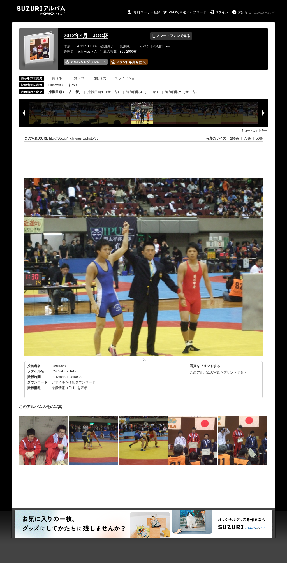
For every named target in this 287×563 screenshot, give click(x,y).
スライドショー (126, 78)
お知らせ (244, 12)
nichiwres (55, 85)
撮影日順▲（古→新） (65, 92)
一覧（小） (56, 78)
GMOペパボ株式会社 (265, 13)
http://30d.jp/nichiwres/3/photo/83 (73, 138)
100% (234, 138)
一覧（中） (79, 78)
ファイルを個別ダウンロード (73, 382)
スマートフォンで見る (171, 36)
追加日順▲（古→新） (143, 92)
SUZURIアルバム (41, 10)
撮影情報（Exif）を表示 (69, 388)
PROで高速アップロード (187, 12)
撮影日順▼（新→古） (104, 92)
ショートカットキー (254, 130)
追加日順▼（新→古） (182, 92)
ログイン (221, 12)
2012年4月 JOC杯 (86, 35)
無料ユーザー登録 (146, 12)
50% (259, 138)
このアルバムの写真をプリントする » (218, 372)
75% (247, 138)
